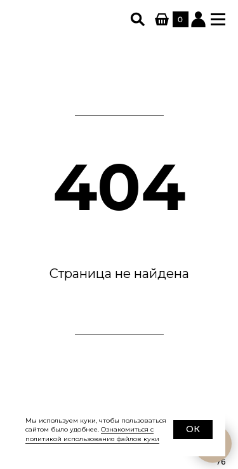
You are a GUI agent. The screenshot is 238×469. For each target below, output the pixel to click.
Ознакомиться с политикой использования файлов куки (92, 434)
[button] (218, 19)
